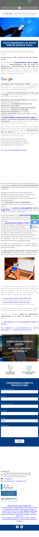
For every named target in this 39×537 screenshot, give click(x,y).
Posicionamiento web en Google (26, 62)
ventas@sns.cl (8, 488)
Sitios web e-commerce (9, 518)
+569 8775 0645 (9, 490)
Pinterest (31, 525)
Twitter (26, 525)
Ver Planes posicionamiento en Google (14, 152)
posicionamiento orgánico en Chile (17, 228)
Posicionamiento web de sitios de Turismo (18, 304)
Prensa (28, 524)
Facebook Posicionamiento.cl (16, 525)
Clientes (16, 524)
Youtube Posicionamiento (24, 527)
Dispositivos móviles (29, 522)
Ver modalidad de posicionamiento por (16, 333)
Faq (32, 524)
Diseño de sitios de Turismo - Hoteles (13, 522)
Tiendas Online (20, 518)
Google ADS (9, 524)
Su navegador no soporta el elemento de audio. (19, 13)
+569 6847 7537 (21, 490)
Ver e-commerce (19, 361)
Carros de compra (30, 518)
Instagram (34, 527)
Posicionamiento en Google (30, 515)
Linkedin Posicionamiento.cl (9, 527)
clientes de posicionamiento (24, 335)
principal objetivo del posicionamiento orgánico (19, 117)
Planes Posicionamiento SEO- (12, 517)
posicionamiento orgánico (28, 220)
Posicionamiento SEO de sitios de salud (17, 308)
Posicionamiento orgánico (27, 517)
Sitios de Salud (25, 520)
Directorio (22, 524)
